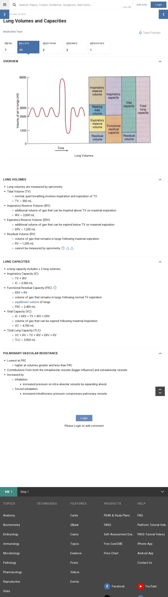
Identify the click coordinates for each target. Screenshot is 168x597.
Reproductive (11, 581)
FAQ (140, 515)
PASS (107, 525)
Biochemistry (11, 525)
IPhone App (144, 544)
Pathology (9, 562)
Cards (74, 515)
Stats (6, 591)
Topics (74, 544)
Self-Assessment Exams (119, 534)
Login (158, 4)
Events (74, 581)
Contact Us (144, 562)
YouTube (147, 586)
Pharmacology (12, 572)
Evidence (76, 553)
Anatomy (9, 515)
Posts (74, 562)
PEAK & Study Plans (117, 515)
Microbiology (11, 553)
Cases (74, 534)
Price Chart (111, 553)
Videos (74, 572)
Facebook (114, 586)
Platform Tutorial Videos (152, 525)
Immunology (11, 544)
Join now (141, 4)
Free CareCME (113, 544)
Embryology (10, 534)
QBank (74, 525)
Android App (145, 553)
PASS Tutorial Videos (151, 534)
